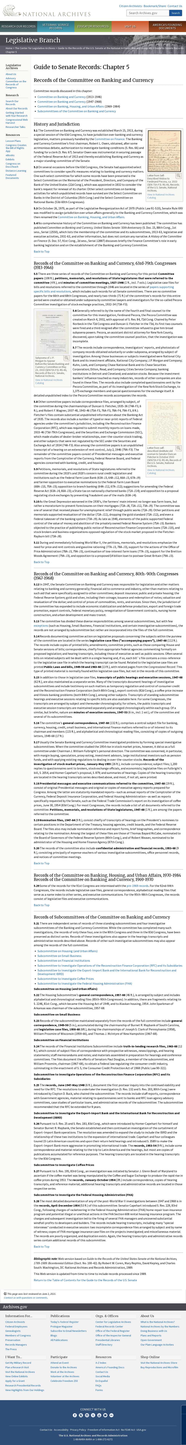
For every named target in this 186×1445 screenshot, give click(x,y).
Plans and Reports (151, 1335)
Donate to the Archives (64, 1367)
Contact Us (175, 6)
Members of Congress (18, 1335)
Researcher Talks (15, 127)
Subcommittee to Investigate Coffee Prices (66, 979)
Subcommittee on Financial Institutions (64, 960)
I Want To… (13, 1357)
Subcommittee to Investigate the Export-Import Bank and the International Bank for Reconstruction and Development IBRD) (107, 972)
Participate (59, 1357)
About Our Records (17, 108)
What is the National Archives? (158, 1322)
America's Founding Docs (110, 1367)
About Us (11, 74)
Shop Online (150, 1357)
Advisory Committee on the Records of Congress (16, 83)
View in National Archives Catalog (160, 196)
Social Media (103, 1376)
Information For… (18, 1316)
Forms (99, 1390)
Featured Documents (12, 176)
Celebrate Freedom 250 (64, 1381)
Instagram (87, 1415)
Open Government (151, 1340)
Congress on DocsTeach (13, 165)
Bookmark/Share (155, 6)
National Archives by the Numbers (160, 1326)
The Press (11, 1349)
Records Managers (16, 1344)
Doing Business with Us (154, 1331)
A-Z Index (101, 1362)
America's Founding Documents (167, 26)
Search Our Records (12, 102)
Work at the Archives (62, 1372)
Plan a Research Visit (17, 1367)
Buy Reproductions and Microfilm (159, 1367)
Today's (65, 1322)
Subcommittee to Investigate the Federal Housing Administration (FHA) (85, 983)
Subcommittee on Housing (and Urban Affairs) (67, 951)
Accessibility (61, 1429)
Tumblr (93, 1415)
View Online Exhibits (16, 1376)
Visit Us (130, 26)
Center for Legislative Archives (113, 1322)
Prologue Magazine (61, 1326)
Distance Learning (16, 170)
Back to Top (41, 251)
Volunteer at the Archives (65, 1376)
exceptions (41, 625)
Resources (104, 1357)
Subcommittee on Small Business (59, 956)
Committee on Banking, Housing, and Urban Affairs (71, 106)
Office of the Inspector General (113, 1335)
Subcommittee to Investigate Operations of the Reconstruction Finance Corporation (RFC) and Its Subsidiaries (110, 965)
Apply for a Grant (15, 1381)
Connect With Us (93, 1409)
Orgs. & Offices (107, 1316)
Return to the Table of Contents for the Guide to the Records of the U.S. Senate (85, 1280)
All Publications (59, 1340)
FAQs (98, 1385)
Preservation (12, 1340)
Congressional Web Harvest (17, 121)
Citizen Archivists (130, 6)
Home (9, 48)
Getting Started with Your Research (16, 114)
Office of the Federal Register (113, 1331)
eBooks (10, 155)
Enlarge (178, 176)
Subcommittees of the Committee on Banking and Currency (77, 111)
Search (176, 13)
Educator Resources (93, 26)
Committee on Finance (110, 139)
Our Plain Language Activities (157, 1344)
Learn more (152, 1438)
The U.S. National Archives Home (46, 10)
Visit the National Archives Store (159, 1362)
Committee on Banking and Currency (62, 97)
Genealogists (13, 1331)
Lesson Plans (13, 141)
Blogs (54, 1335)
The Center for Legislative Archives (35, 48)
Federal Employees (16, 1326)
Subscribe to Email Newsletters (69, 1331)
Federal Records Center (109, 1326)
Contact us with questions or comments (25, 1297)
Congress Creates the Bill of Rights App (16, 148)
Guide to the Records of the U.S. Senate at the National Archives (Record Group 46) (105, 48)
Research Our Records (19, 26)
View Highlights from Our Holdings (24, 1390)
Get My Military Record (18, 1362)
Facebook (74, 1415)
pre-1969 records (138, 886)
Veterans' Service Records (56, 26)
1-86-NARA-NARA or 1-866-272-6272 (93, 1439)
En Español (102, 1381)
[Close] (181, 1409)
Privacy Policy (78, 1429)
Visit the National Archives (20, 1372)
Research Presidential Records (23, 1385)
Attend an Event (60, 1362)
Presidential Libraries (108, 1340)
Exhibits (10, 159)
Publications (60, 1316)
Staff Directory (104, 1344)
